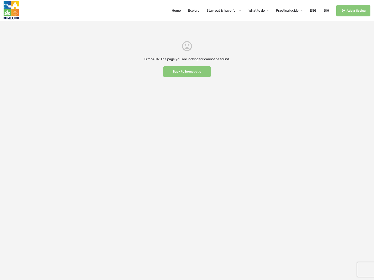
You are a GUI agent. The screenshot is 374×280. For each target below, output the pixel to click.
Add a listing (353, 11)
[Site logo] (12, 10)
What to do (257, 11)
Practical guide (287, 11)
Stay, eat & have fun (222, 11)
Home (176, 11)
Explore (193, 11)
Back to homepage (187, 71)
